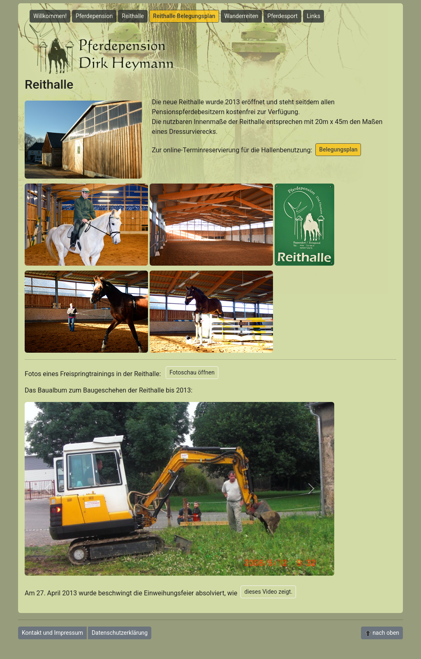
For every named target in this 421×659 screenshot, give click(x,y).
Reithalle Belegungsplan (184, 16)
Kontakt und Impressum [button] (52, 632)
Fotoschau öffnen (192, 372)
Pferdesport (282, 16)
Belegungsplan (338, 149)
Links (313, 16)
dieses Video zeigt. (268, 591)
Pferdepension (94, 16)
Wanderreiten (241, 16)
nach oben (382, 632)
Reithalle (133, 16)
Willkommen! (50, 16)
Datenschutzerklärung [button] (120, 632)
